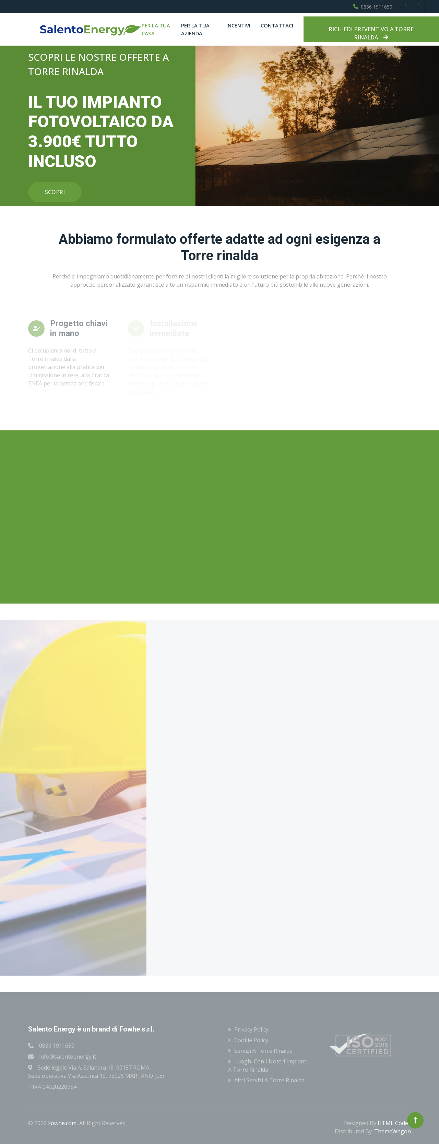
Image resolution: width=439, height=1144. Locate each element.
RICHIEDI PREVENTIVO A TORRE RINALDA (371, 33)
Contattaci (277, 25)
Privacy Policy (251, 1029)
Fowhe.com (62, 1123)
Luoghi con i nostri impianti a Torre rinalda (268, 1065)
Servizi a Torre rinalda (263, 1050)
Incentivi (238, 25)
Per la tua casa (156, 29)
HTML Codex (394, 1123)
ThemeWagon (392, 1131)
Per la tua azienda (195, 29)
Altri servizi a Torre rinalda (269, 1080)
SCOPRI (55, 192)
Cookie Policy (251, 1040)
